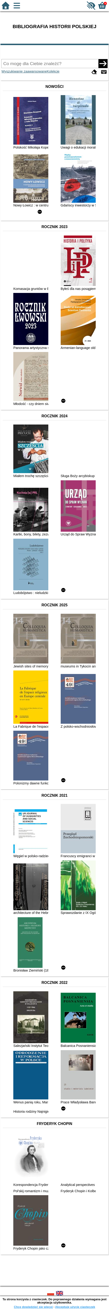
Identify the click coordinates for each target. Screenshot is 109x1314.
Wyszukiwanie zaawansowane (24, 71)
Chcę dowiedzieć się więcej (33, 1307)
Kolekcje (53, 71)
